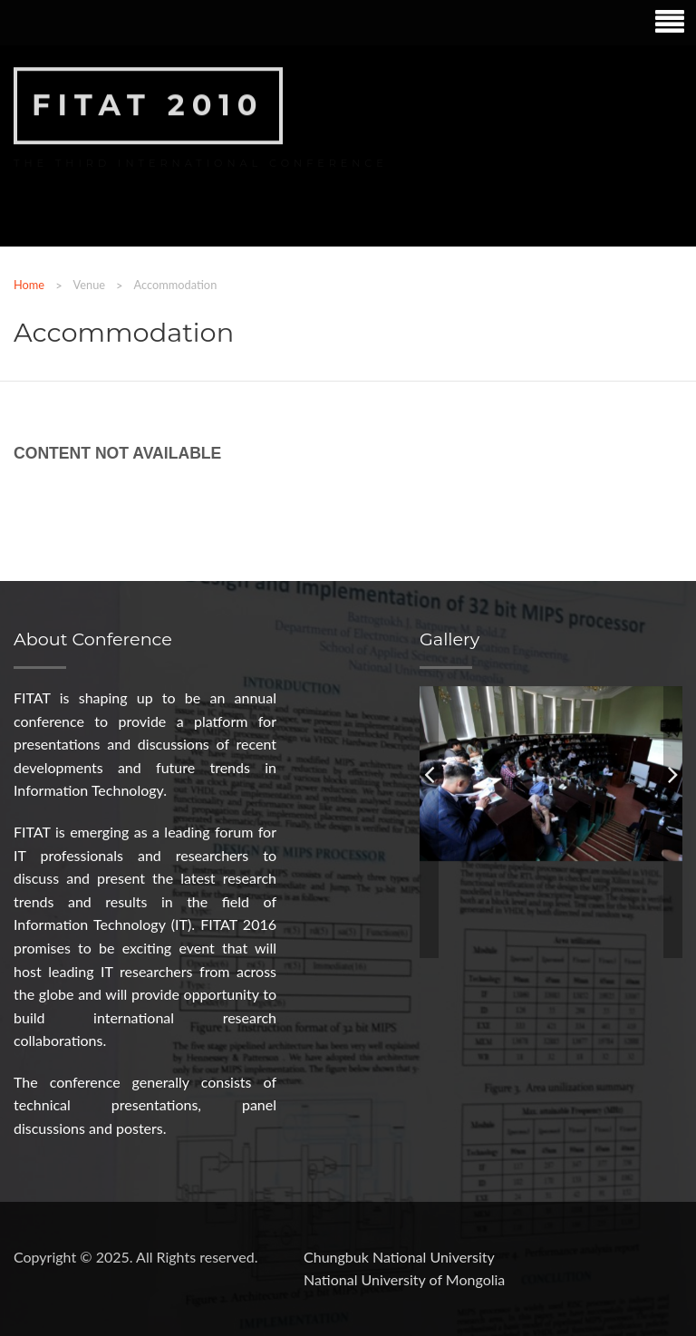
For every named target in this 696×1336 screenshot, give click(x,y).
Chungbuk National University (399, 1256)
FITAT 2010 (148, 103)
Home (29, 284)
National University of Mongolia (404, 1279)
